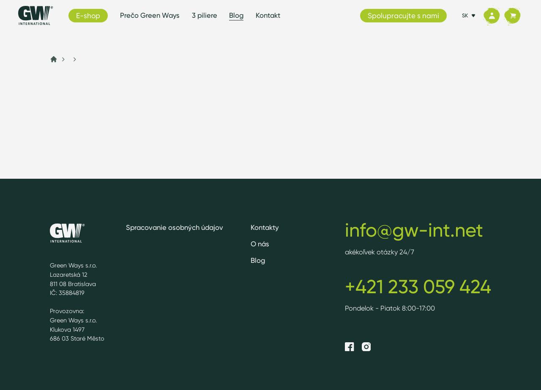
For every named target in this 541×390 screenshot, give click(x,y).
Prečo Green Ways (150, 15)
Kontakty (265, 227)
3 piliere (204, 15)
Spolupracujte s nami (403, 15)
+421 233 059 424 (418, 286)
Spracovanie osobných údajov (174, 227)
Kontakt (268, 15)
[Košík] (512, 15)
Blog (236, 15)
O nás (260, 244)
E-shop (88, 15)
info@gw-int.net (414, 230)
